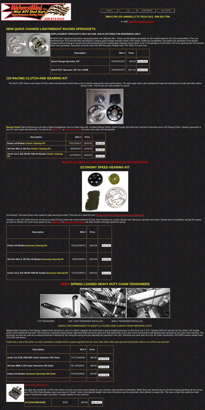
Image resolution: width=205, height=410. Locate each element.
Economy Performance (74, 222)
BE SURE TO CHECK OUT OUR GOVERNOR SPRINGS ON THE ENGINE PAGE (105, 162)
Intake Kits (57, 129)
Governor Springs (73, 129)
